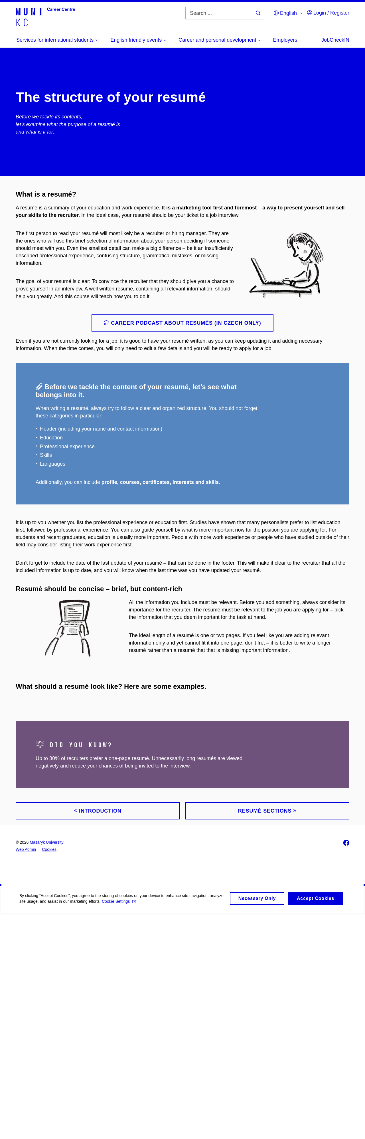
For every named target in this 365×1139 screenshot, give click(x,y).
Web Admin (26, 1074)
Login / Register (328, 13)
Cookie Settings (134, 1129)
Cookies (49, 1074)
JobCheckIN (335, 40)
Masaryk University (46, 1067)
